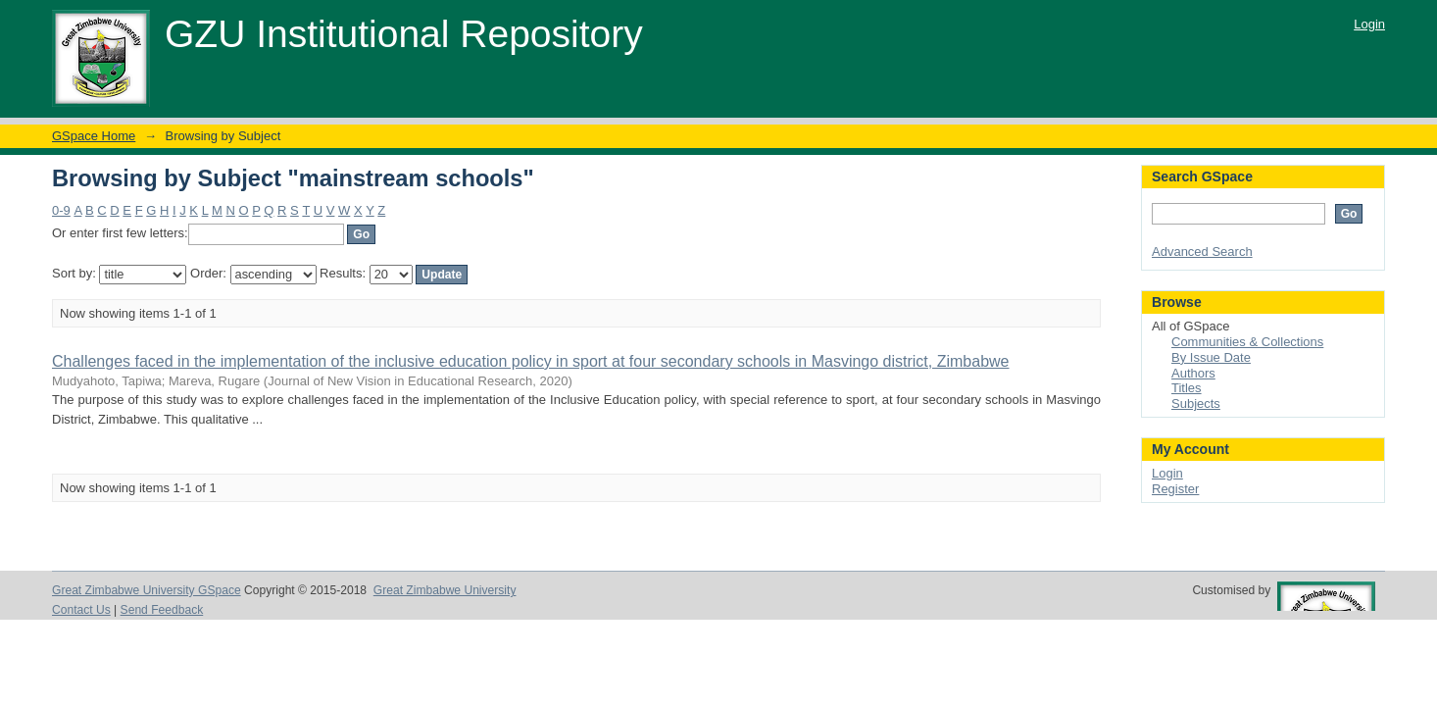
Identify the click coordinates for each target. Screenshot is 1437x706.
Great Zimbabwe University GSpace (146, 590)
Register (1175, 488)
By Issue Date (1211, 357)
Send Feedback (162, 610)
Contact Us (81, 610)
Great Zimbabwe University (445, 590)
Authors (1193, 373)
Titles (1186, 387)
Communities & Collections (1247, 341)
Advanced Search (1202, 251)
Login (1369, 24)
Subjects (1195, 403)
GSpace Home (93, 135)
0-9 (61, 210)
